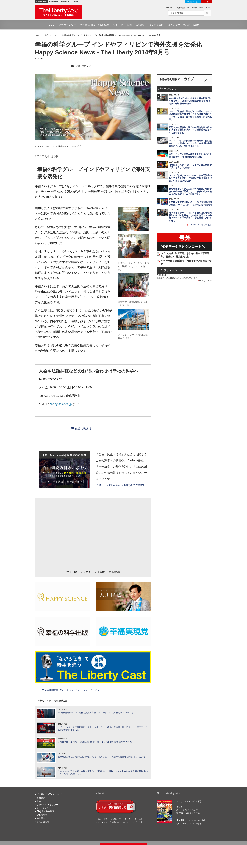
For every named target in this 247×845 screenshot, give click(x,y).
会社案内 (41, 818)
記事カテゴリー (67, 24)
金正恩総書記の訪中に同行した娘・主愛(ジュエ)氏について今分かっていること (96, 712)
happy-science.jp (60, 404)
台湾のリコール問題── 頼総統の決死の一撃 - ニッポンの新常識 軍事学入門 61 (95, 742)
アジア (55, 35)
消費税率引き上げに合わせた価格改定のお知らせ (178, 278)
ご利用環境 (42, 814)
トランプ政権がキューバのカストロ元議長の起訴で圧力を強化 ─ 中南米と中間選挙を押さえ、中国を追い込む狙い (190, 178)
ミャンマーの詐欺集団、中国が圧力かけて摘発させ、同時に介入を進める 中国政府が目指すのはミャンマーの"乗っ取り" (103, 773)
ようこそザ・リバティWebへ (184, 24)
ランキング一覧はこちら (199, 225)
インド (98, 690)
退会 (39, 801)
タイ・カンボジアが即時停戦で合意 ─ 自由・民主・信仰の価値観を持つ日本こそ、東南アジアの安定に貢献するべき (103, 729)
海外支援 (64, 690)
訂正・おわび (43, 808)
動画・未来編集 (136, 24)
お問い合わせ (43, 821)
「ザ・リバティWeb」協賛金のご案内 (120, 485)
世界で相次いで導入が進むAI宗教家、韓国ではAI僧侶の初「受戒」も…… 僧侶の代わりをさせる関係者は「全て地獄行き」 (190, 191)
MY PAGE (170, 8)
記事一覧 (118, 24)
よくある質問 (156, 24)
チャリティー (75, 690)
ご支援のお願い (192, 2)
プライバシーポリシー (47, 804)
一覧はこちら (204, 280)
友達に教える (81, 65)
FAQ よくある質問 (45, 811)
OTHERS (75, 1)
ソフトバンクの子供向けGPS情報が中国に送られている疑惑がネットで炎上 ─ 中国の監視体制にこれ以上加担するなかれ (190, 143)
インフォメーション (170, 270)
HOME (50, 24)
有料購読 (181, 8)
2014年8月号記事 (50, 690)
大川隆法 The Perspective (94, 24)
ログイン (206, 2)
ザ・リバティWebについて (199, 8)
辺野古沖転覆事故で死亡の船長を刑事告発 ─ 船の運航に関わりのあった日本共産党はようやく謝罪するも (190, 130)
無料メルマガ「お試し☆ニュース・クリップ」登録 (120, 819)
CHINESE (64, 1)
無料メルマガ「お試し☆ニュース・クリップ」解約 (120, 822)
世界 (46, 35)
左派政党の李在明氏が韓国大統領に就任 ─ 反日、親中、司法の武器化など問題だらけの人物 (101, 756)
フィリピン (88, 690)
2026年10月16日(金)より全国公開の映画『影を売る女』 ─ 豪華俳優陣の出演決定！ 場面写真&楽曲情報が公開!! (190, 101)
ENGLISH (53, 1)
